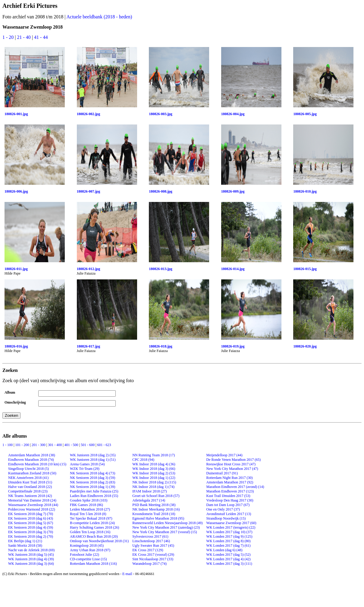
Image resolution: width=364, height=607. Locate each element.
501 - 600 (88, 445)
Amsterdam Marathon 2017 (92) (229, 482)
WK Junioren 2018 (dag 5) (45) (31, 554)
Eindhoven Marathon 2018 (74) (31, 460)
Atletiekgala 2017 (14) (148, 500)
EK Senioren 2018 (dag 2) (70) (30, 536)
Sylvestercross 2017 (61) (150, 536)
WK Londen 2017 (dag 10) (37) (229, 532)
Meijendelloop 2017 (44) (224, 455)
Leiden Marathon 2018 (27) (90, 509)
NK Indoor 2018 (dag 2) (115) (154, 482)
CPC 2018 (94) (143, 460)
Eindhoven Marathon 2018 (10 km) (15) (37, 464)
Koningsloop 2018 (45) (87, 545)
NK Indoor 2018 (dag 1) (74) (153, 487)
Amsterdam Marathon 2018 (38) (31, 455)
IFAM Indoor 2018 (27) (149, 491)
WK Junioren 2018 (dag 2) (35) (93, 455)
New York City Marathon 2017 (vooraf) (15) (164, 532)
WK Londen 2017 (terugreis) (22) (231, 527)
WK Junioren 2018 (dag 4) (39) (31, 559)
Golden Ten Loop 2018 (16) (90, 532)
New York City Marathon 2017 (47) (232, 469)
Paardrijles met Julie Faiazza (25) (94, 491)
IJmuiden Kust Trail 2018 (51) (30, 482)
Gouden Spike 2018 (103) (88, 500)
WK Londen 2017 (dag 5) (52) (228, 554)
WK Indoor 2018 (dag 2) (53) (153, 473)
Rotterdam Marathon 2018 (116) (93, 563)
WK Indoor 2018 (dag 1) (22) (153, 478)
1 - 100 (8, 445)
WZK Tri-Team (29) (84, 469)
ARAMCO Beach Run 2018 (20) (94, 536)
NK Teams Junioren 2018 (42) (30, 496)
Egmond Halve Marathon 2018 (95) (158, 518)
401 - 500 (71, 445)
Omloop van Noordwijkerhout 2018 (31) (99, 541)
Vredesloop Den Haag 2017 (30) (229, 500)
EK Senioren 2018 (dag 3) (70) (30, 532)
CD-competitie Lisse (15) (88, 559)
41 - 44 (41, 37)
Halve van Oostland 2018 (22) (30, 487)
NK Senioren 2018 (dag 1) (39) (92, 487)
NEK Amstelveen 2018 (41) (28, 478)
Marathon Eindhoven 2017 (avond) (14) (235, 487)
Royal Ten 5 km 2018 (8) (88, 514)
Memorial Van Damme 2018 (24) (32, 500)
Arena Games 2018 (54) (87, 464)
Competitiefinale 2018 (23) (28, 491)
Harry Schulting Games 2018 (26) (94, 527)
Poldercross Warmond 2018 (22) (31, 509)
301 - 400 (55, 445)
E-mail (127, 574)
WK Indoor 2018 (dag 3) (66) (153, 469)
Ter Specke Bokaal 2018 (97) (91, 518)
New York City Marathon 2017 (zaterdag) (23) (166, 527)
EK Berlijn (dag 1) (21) (25, 541)
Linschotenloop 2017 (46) (151, 541)
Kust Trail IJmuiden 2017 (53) (228, 496)
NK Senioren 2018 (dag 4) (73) (92, 473)
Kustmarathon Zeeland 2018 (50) (32, 473)
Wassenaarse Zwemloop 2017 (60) (231, 523)
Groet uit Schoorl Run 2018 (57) (155, 496)
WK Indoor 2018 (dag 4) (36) (153, 464)
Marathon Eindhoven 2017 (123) (230, 491)
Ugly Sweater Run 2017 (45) (153, 545)
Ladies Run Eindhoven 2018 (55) (94, 496)
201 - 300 (39, 445)
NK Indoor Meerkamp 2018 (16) (156, 509)
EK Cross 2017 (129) (147, 550)
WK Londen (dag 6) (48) (224, 550)
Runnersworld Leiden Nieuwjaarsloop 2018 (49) (167, 523)
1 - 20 (8, 37)
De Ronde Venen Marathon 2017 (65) (233, 460)
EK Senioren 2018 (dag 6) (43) (30, 518)
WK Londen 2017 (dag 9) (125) (229, 536)
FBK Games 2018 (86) (86, 505)
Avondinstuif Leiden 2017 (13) (228, 514)
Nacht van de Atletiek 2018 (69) (31, 550)
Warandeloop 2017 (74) (149, 563)
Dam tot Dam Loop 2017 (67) (228, 505)
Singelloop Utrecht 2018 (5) (28, 469)
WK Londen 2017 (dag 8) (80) (228, 541)
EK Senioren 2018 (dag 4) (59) (30, 527)
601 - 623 (104, 445)
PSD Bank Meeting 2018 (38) (153, 505)
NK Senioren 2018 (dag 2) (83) (92, 482)
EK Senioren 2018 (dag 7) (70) (30, 514)
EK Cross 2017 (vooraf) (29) (153, 554)
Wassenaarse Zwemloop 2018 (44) (33, 505)
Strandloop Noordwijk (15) (226, 518)
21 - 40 (24, 37)
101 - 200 (22, 445)
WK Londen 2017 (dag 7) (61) (228, 545)
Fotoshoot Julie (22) (84, 554)
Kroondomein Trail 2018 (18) (153, 514)
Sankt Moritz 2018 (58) (25, 545)
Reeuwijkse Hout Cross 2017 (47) (231, 464)
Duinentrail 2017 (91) (222, 473)
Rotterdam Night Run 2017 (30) (229, 478)
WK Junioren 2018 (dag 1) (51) (93, 460)
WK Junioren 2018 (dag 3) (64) (31, 563)
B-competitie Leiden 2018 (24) (92, 523)
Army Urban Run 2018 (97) (90, 550)
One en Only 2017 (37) (223, 509)
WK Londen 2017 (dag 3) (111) (229, 563)
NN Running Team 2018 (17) (153, 455)
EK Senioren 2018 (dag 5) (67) (30, 523)
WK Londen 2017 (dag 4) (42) (228, 559)
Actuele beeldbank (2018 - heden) (99, 16)
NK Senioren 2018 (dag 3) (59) (92, 478)
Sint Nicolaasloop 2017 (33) (152, 559)
